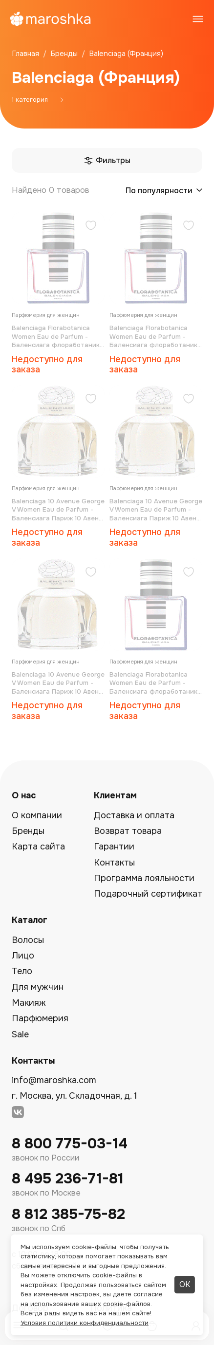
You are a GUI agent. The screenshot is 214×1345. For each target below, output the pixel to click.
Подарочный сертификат (148, 893)
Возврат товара (128, 831)
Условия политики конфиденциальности (85, 1323)
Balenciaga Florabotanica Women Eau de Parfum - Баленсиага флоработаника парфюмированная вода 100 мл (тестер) (155, 337)
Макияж (29, 1002)
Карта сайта (38, 846)
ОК (184, 1284)
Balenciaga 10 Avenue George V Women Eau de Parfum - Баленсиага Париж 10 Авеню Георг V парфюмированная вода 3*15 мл (58, 510)
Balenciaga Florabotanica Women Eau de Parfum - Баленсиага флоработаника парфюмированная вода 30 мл (155, 683)
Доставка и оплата (134, 815)
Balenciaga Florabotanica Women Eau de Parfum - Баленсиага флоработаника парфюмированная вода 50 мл (58, 337)
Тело (22, 971)
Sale (20, 1034)
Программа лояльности (144, 878)
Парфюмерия (40, 1018)
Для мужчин (38, 987)
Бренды (28, 831)
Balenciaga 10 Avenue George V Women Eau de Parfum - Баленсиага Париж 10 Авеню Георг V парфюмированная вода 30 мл (58, 683)
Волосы (28, 940)
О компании (37, 815)
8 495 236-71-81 (68, 1179)
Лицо (23, 955)
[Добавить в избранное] (91, 227)
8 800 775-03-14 (70, 1144)
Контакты (114, 862)
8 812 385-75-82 (68, 1214)
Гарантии (114, 846)
